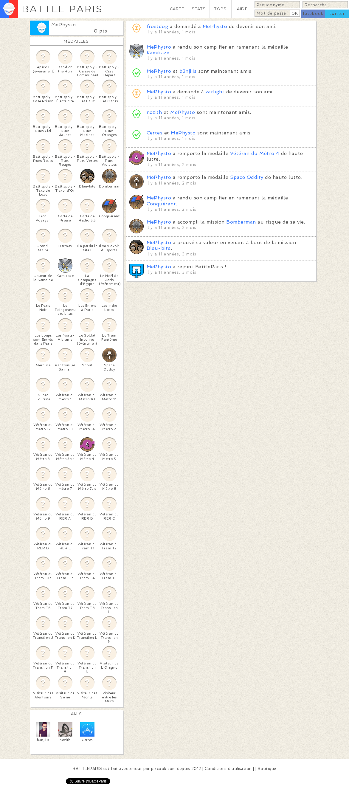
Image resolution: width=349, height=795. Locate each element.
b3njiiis (187, 71)
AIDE (242, 9)
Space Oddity (246, 177)
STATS (199, 9)
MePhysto (63, 24)
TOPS (220, 9)
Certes (155, 133)
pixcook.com (163, 768)
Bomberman (241, 222)
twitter (337, 13)
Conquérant (161, 204)
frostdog (157, 26)
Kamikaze (158, 52)
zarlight (215, 91)
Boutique (267, 768)
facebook (313, 13)
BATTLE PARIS (62, 9)
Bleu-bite (159, 248)
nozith (154, 112)
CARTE (177, 9)
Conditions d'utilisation (228, 768)
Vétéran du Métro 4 (255, 153)
